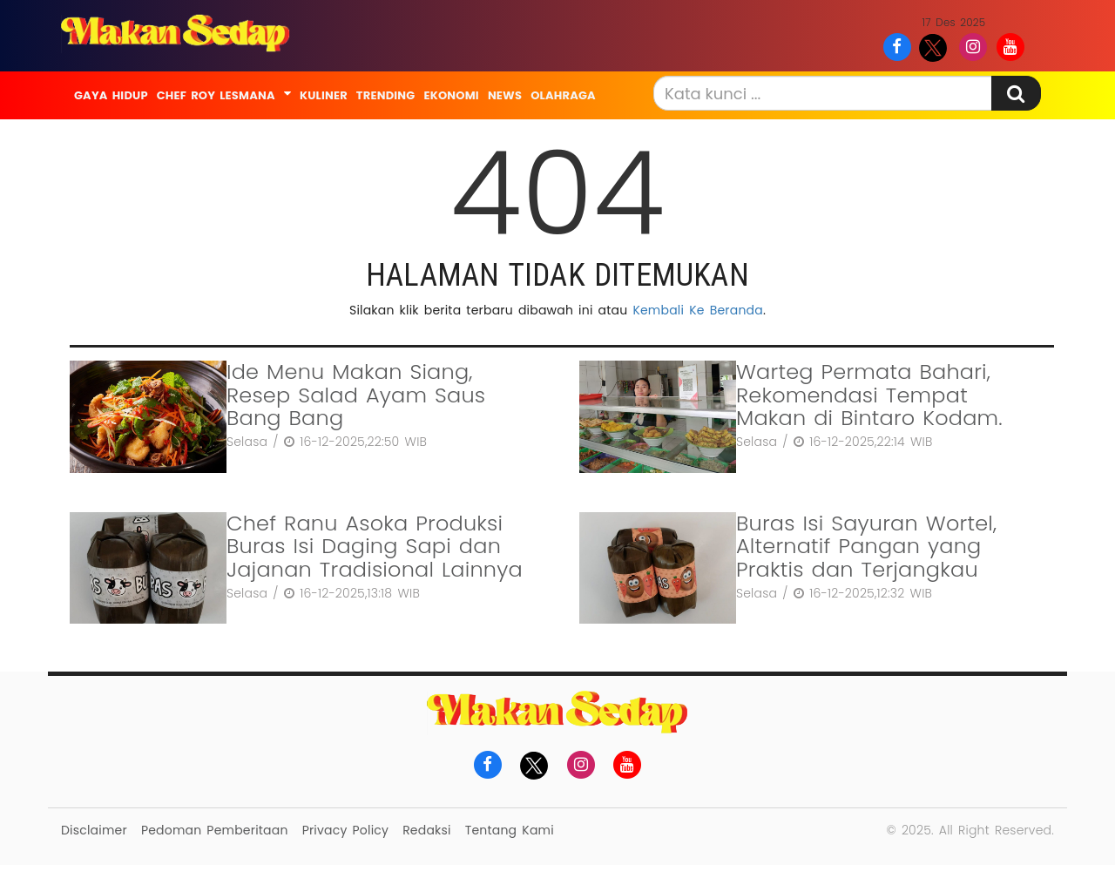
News (505, 95)
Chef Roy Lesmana (216, 95)
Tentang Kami (509, 830)
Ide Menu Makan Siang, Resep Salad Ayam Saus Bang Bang (355, 394)
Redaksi (426, 830)
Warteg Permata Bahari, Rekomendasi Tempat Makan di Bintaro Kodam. (869, 394)
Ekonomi (450, 95)
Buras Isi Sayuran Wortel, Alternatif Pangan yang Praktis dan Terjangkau (866, 546)
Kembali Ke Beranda (697, 310)
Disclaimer (94, 830)
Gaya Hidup (111, 95)
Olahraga (563, 95)
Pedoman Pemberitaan (214, 830)
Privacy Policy (345, 830)
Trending (386, 95)
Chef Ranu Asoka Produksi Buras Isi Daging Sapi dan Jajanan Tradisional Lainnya (374, 546)
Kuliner (324, 95)
